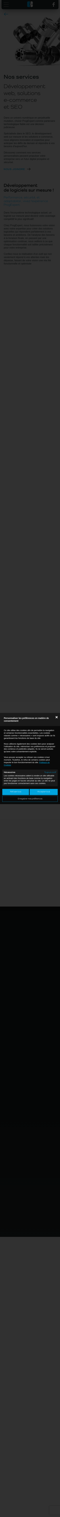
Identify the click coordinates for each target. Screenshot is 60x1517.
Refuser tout (15, 791)
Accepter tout (43, 791)
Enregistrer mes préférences (30, 799)
